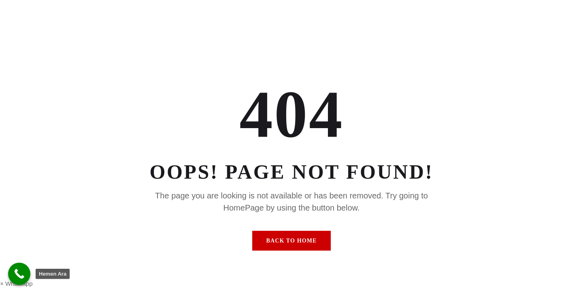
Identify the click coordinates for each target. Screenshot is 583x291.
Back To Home (291, 241)
